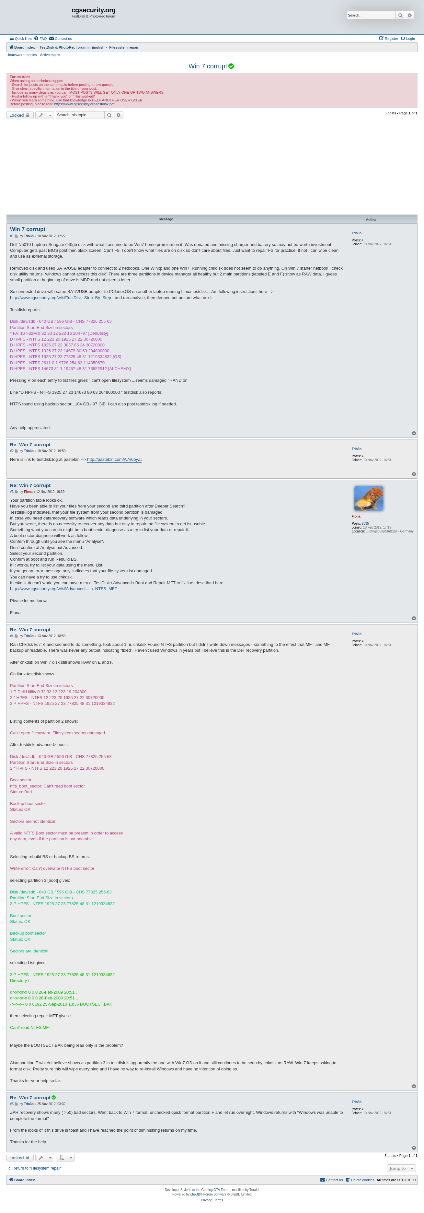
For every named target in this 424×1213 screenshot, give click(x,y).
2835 (365, 523)
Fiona (356, 516)
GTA (216, 1190)
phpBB (195, 1194)
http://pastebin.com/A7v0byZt (114, 459)
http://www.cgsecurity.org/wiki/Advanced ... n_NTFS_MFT (63, 588)
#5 (12, 1104)
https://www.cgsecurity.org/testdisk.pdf (84, 104)
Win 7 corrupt (208, 66)
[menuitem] (40, 38)
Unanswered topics (21, 55)
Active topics (50, 55)
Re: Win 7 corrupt (30, 444)
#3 (12, 492)
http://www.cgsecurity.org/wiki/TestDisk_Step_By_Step (60, 297)
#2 (12, 451)
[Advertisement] (212, 167)
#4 (12, 636)
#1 (12, 236)
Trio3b (356, 233)
